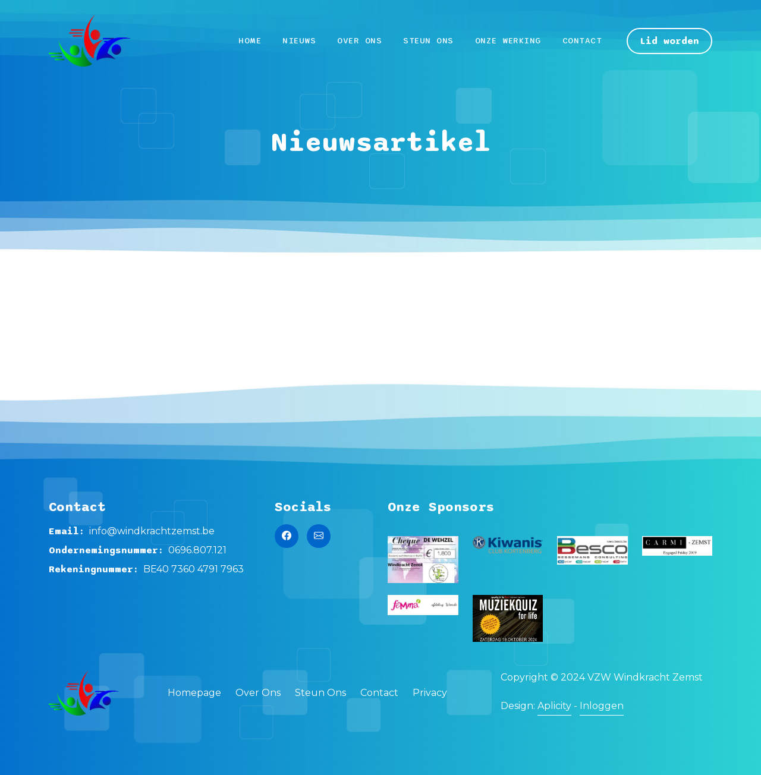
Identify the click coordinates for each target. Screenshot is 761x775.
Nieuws (299, 41)
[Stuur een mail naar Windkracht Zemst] (319, 536)
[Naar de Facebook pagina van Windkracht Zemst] (286, 536)
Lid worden (669, 41)
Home (249, 41)
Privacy (430, 692)
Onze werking (508, 41)
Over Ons (359, 41)
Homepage (194, 692)
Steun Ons (428, 41)
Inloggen (602, 705)
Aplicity (554, 705)
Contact (582, 41)
